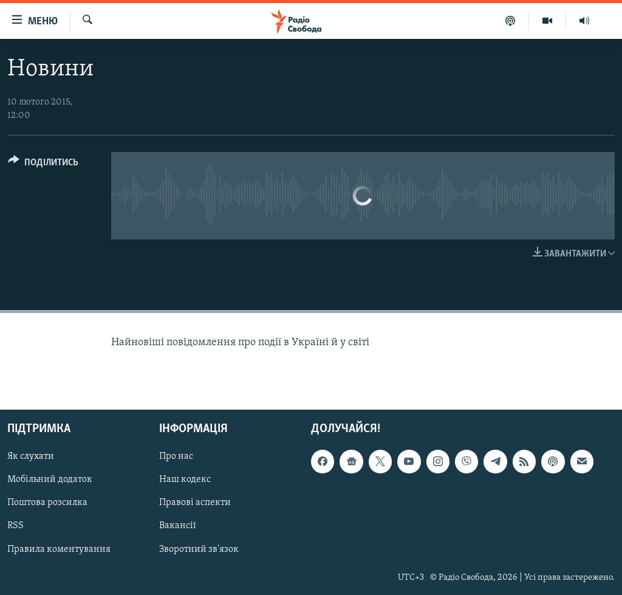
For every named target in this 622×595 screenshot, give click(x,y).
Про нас (176, 456)
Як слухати (30, 456)
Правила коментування (59, 549)
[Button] (43, 164)
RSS (15, 526)
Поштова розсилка (47, 503)
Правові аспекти (195, 503)
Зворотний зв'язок (199, 549)
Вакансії (177, 526)
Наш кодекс (185, 480)
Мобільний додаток (49, 480)
